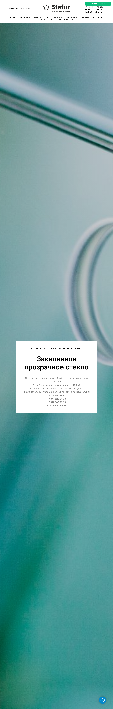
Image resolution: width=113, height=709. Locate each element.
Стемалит (98, 18)
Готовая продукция (66, 20)
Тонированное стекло (19, 18)
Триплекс (84, 18)
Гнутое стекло (46, 20)
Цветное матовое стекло (65, 18)
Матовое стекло (41, 18)
